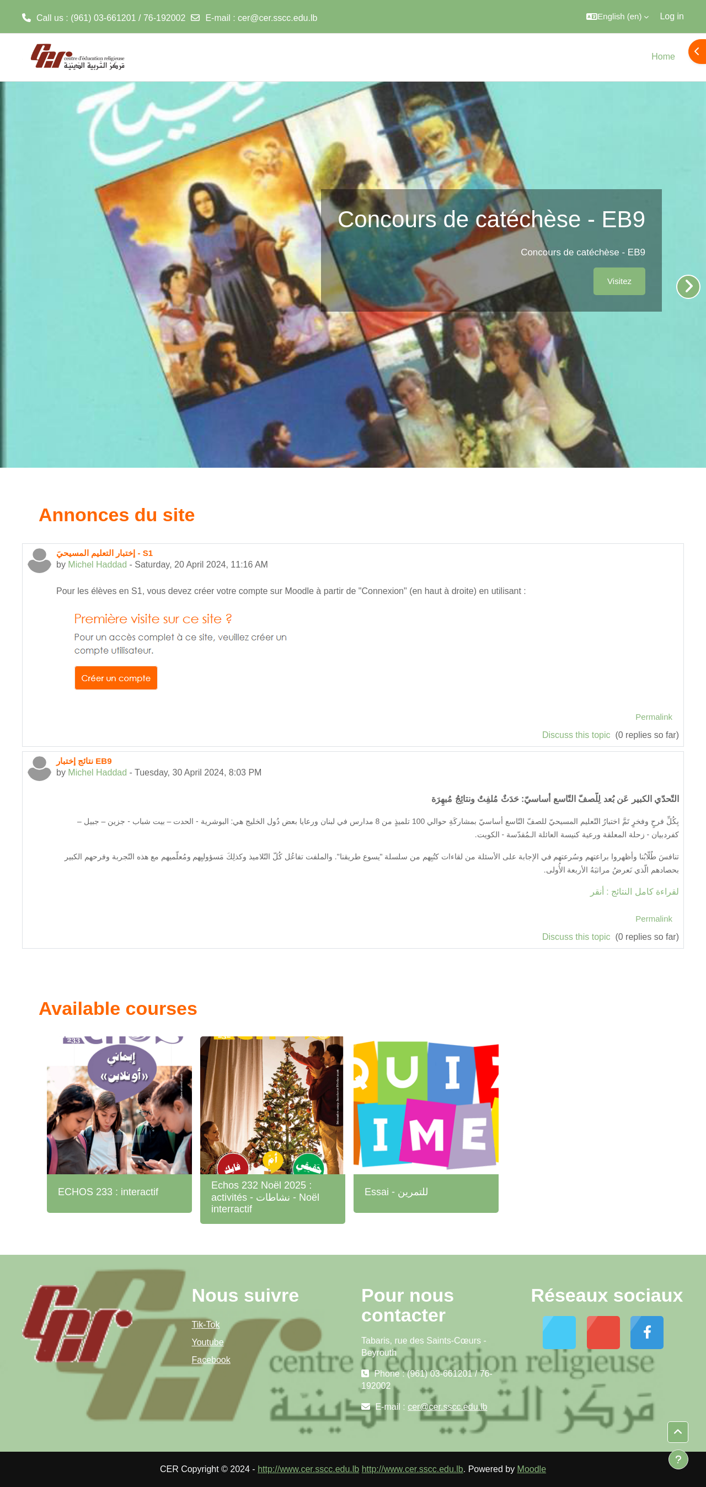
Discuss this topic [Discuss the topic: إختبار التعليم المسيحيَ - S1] (577, 735)
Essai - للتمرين (396, 1191)
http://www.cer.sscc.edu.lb (308, 1469)
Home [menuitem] (663, 56)
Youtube (208, 1342)
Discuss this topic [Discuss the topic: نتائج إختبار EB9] (577, 937)
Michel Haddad (97, 564)
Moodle (531, 1469)
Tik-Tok (206, 1324)
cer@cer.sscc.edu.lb (277, 18)
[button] (617, 16)
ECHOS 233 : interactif (108, 1191)
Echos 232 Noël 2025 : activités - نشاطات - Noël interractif (265, 1197)
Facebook (211, 1360)
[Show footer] (678, 1459)
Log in (672, 16)
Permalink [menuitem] (653, 716)
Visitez (619, 281)
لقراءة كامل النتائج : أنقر (634, 891)
